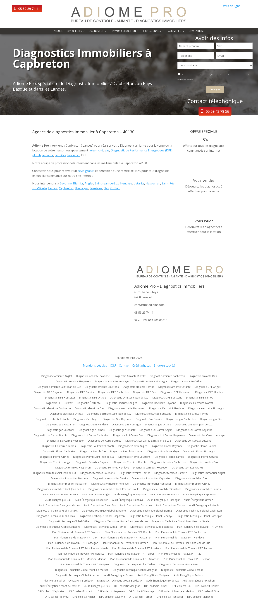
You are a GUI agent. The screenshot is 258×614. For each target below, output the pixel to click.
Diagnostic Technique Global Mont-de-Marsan (82, 570)
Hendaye (126, 183)
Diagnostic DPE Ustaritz (59, 403)
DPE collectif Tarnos (140, 597)
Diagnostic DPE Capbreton (113, 392)
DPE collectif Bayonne (112, 597)
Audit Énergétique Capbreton (199, 494)
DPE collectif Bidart (209, 591)
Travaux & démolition (123, 31)
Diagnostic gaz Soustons (60, 430)
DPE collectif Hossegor (169, 597)
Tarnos (53, 188)
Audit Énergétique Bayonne (130, 494)
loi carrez (73, 155)
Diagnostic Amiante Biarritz (129, 376)
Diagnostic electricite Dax (89, 408)
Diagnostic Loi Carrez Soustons (193, 440)
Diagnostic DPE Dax (144, 392)
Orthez (115, 188)
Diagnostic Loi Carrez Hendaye (207, 435)
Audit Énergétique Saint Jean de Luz (59, 505)
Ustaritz (138, 183)
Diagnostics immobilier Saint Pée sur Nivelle (113, 489)
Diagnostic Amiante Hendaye (112, 381)
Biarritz (78, 183)
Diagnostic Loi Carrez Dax (128, 435)
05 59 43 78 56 (217, 111)
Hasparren (153, 183)
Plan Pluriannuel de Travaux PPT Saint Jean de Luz (181, 543)
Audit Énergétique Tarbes (188, 575)
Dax (106, 188)
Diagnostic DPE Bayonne (48, 392)
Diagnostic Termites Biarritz (130, 462)
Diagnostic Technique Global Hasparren (102, 516)
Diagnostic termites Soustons (97, 473)
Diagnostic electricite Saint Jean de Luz (109, 414)
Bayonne (66, 183)
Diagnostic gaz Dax (211, 419)
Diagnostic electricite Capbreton (52, 408)
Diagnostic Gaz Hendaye (93, 424)
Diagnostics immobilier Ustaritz (60, 494)
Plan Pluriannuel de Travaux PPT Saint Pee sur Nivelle (77, 548)
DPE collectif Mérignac (127, 586)
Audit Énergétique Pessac (119, 575)
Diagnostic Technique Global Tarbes (134, 564)
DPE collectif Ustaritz (81, 591)
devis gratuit (86, 171)
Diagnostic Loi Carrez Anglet (155, 430)
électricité (96, 150)
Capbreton (66, 188)
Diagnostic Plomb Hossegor (199, 451)
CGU (113, 365)
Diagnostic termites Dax (204, 462)
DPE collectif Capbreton (51, 591)
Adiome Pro (174, 31)
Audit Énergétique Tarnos (170, 505)
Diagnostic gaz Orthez (158, 424)
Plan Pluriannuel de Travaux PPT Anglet (200, 527)
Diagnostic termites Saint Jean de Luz (54, 473)
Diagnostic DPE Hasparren (175, 392)
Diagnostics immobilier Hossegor (152, 483)
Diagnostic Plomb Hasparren (126, 451)
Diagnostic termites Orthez (187, 467)
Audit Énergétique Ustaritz (204, 505)
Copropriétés (74, 31)
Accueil (58, 31)
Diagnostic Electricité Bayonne (158, 403)
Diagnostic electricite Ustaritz (52, 419)
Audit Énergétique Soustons (136, 505)
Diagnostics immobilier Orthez (192, 483)
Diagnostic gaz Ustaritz (122, 430)
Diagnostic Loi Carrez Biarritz (50, 435)
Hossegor (81, 188)
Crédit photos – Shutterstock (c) (153, 365)
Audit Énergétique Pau (97, 586)
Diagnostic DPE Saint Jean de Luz (129, 397)
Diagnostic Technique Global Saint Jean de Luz (121, 521)
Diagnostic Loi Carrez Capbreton (90, 435)
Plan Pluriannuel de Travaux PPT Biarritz (128, 532)
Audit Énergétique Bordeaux (162, 580)
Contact (124, 365)
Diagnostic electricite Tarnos (191, 414)
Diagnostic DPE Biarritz (80, 392)
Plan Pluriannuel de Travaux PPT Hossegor (73, 543)
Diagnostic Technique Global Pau (178, 564)
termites (60, 155)
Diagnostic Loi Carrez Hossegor (65, 440)
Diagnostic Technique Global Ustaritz (151, 527)
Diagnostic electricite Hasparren (126, 408)
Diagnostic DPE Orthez (92, 397)
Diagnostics (96, 31)
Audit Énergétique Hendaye (128, 500)
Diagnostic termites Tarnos (134, 473)
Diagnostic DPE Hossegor (60, 397)
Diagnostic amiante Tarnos (138, 387)
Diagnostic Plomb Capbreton (59, 451)
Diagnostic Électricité (89, 403)
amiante (47, 155)
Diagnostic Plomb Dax (93, 451)
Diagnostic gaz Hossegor (126, 424)
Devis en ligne (231, 6)
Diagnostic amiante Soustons (102, 387)
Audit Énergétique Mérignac (153, 575)
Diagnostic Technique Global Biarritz (151, 510)
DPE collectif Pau (181, 586)
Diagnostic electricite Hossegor (206, 408)
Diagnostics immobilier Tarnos (203, 489)
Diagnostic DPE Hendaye (209, 392)
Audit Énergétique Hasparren (91, 500)
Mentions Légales (95, 365)
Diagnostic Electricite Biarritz (196, 403)
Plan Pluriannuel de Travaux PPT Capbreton (180, 532)
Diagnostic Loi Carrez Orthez (104, 440)
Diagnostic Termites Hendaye (112, 467)
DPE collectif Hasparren (111, 591)
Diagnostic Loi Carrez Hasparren (166, 435)
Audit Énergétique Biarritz (164, 494)
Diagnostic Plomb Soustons (134, 457)
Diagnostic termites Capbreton (168, 462)
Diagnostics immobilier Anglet (208, 473)
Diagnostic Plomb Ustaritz (203, 457)
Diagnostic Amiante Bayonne (93, 376)
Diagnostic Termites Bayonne (92, 462)
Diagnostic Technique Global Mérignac (135, 570)
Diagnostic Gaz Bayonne (117, 419)
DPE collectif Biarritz (56, 597)
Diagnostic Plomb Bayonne (167, 446)
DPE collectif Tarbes (156, 586)
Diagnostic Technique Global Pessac (182, 570)
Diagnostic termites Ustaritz (170, 473)
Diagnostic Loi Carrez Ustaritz (97, 446)
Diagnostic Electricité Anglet (121, 403)
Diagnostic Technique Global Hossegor (199, 516)
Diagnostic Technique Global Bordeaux (119, 580)
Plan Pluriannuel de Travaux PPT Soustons (136, 548)
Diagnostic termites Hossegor (150, 467)
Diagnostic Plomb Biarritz (201, 446)
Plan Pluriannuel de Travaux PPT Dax (75, 537)
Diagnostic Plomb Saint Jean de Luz (93, 457)
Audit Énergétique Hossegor (163, 500)
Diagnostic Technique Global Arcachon (78, 575)
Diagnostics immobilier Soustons (162, 489)
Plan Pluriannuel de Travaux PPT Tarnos (188, 548)
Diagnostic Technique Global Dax (55, 516)
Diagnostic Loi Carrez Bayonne (194, 430)
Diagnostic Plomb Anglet (132, 446)
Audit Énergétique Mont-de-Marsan (60, 586)
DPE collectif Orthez (207, 586)
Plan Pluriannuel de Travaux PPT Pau (179, 553)
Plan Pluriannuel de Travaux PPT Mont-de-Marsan (77, 559)
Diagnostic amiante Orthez (186, 381)
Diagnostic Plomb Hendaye (163, 451)
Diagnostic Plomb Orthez (54, 457)
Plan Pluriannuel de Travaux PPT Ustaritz (80, 553)
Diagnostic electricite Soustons (153, 414)
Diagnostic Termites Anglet (55, 462)
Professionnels (152, 31)
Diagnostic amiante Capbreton (167, 376)
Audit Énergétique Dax (58, 500)
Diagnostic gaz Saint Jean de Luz (193, 424)
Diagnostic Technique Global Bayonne (104, 510)
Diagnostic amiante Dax (203, 376)
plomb (36, 155)
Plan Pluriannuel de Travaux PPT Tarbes (131, 553)
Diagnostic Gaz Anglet (86, 419)
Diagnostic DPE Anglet (207, 387)
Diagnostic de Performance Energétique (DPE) (142, 150)
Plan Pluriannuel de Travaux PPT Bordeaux (68, 580)
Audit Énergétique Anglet (96, 494)
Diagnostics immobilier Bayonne (70, 478)
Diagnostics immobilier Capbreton (151, 478)
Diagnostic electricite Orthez (66, 414)
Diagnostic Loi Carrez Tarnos (59, 446)
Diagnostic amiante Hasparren (73, 381)
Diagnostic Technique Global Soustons (57, 527)
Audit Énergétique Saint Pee (100, 505)
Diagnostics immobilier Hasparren (67, 483)
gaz (106, 150)
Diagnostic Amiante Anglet (56, 376)
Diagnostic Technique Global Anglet (57, 510)
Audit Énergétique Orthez (198, 500)
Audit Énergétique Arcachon (199, 580)
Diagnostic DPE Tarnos (199, 397)
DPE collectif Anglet (83, 597)
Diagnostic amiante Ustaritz (174, 387)
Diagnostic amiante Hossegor (150, 381)
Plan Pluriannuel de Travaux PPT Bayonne (76, 532)
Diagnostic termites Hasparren (73, 467)
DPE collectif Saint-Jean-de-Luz (176, 591)
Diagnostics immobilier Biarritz (110, 478)
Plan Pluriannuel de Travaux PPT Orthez (125, 543)
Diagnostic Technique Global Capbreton (199, 510)
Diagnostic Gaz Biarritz (148, 419)
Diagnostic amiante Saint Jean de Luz (59, 387)
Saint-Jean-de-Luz (106, 183)
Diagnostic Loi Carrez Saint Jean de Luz (148, 440)
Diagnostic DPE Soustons (167, 397)
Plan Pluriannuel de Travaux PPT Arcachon (134, 559)
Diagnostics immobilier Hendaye (110, 483)
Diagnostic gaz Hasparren (60, 424)
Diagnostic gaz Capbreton (181, 419)
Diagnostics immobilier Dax (191, 478)
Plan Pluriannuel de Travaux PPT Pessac (186, 559)
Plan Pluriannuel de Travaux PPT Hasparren (126, 537)
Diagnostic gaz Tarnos (91, 430)
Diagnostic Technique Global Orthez (69, 521)
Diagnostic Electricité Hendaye (166, 408)
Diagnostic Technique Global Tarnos (105, 527)
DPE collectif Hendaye (141, 591)
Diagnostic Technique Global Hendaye (151, 516)
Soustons (96, 188)
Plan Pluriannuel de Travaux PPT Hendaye (179, 537)
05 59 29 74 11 (29, 8)
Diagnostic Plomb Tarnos (169, 457)
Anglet (89, 183)
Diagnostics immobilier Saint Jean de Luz (60, 489)
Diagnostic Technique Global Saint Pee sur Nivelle (180, 521)
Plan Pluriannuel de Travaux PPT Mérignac (84, 564)
